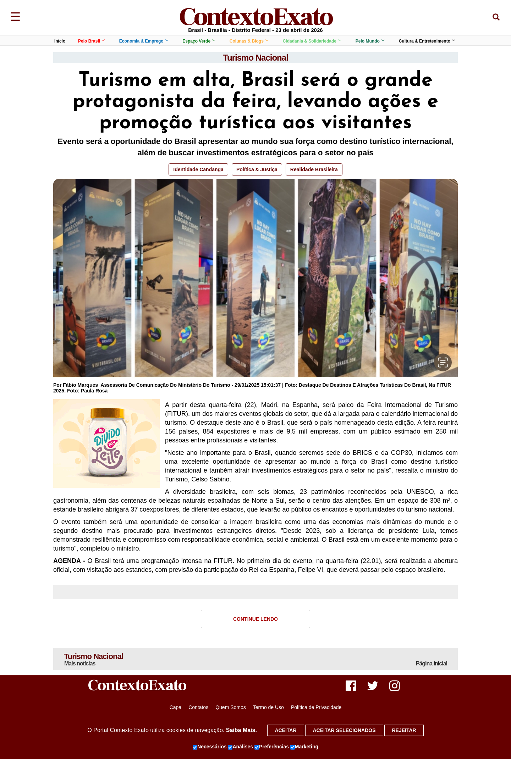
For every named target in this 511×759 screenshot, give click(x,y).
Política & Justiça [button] (257, 169)
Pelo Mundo (370, 41)
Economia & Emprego (143, 41)
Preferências (271, 747)
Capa (175, 707)
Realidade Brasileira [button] (314, 169)
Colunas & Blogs (249, 41)
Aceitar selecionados (344, 730)
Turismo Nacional (255, 57)
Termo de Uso (268, 707)
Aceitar (285, 730)
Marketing (304, 747)
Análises (240, 747)
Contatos (198, 707)
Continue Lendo (255, 619)
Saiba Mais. (241, 730)
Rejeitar (404, 730)
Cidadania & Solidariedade (312, 41)
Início (59, 41)
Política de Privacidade (316, 707)
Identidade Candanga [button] (198, 169)
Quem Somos (230, 707)
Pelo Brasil (91, 41)
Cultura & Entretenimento (427, 41)
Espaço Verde (198, 41)
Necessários (210, 747)
